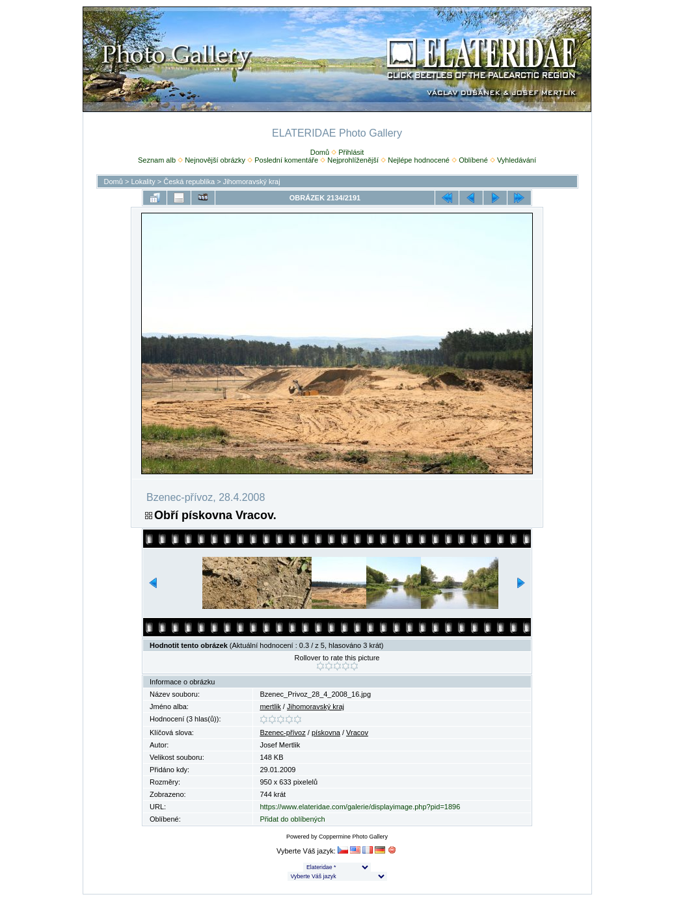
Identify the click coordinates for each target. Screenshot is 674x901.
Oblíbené (473, 160)
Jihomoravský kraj (251, 181)
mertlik (270, 706)
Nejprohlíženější (353, 160)
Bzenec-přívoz (282, 732)
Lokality (143, 181)
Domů (319, 152)
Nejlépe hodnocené (419, 160)
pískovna (326, 732)
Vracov (357, 732)
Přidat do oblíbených (292, 819)
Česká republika (189, 181)
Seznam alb (157, 160)
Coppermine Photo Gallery (353, 836)
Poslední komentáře (286, 160)
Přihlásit (351, 152)
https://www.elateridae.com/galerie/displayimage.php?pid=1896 (360, 807)
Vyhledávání (516, 160)
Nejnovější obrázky (215, 160)
